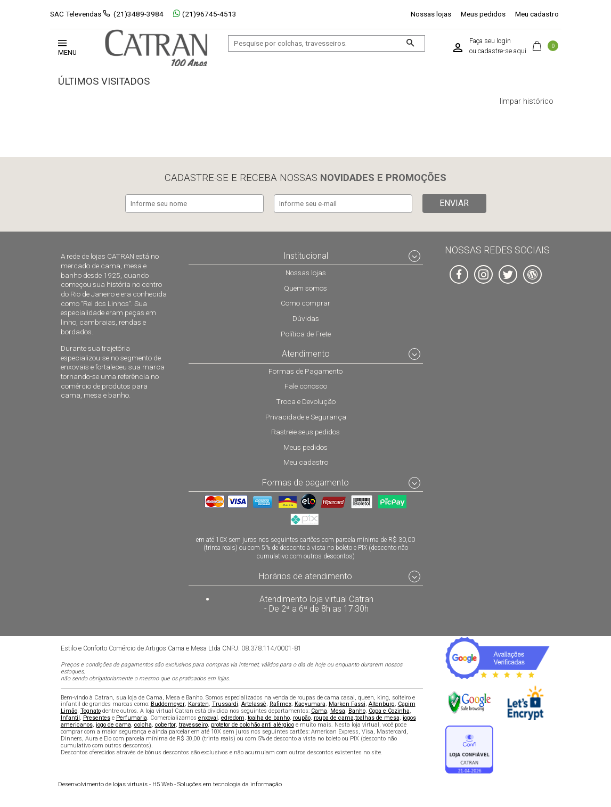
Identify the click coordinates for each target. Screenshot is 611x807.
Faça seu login (490, 41)
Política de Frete (306, 332)
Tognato (90, 710)
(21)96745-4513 (205, 14)
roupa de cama (334, 717)
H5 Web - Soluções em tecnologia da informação (170, 783)
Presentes (96, 717)
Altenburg (382, 703)
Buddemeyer (168, 703)
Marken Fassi (347, 703)
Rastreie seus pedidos (305, 431)
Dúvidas (305, 318)
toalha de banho (269, 717)
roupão (302, 717)
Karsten (198, 703)
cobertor (165, 724)
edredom (233, 717)
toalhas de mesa (377, 717)
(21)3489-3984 (138, 14)
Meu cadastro (537, 14)
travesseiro (193, 724)
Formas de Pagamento (305, 370)
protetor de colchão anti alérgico (252, 724)
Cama (319, 710)
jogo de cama (113, 724)
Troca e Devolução (306, 401)
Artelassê (253, 703)
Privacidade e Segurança (305, 415)
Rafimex (280, 703)
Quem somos (305, 287)
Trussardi (225, 703)
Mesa (337, 710)
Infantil (70, 717)
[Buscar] (410, 43)
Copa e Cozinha (389, 710)
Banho (356, 710)
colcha (143, 724)
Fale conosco (305, 385)
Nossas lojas (431, 14)
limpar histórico (526, 101)
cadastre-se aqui (502, 51)
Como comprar (305, 302)
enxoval (208, 717)
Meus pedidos (483, 14)
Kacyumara (310, 703)
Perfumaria (131, 717)
